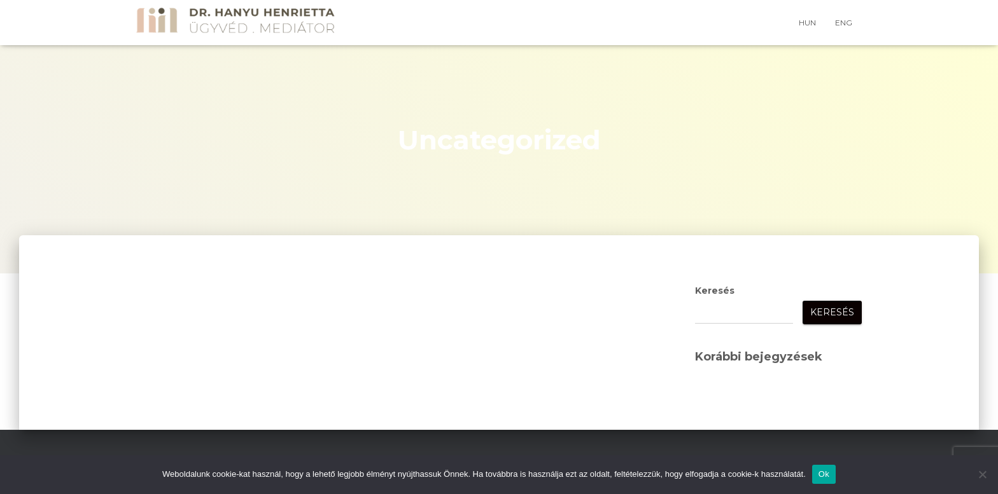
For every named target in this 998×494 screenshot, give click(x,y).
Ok (824, 474)
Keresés (714, 290)
